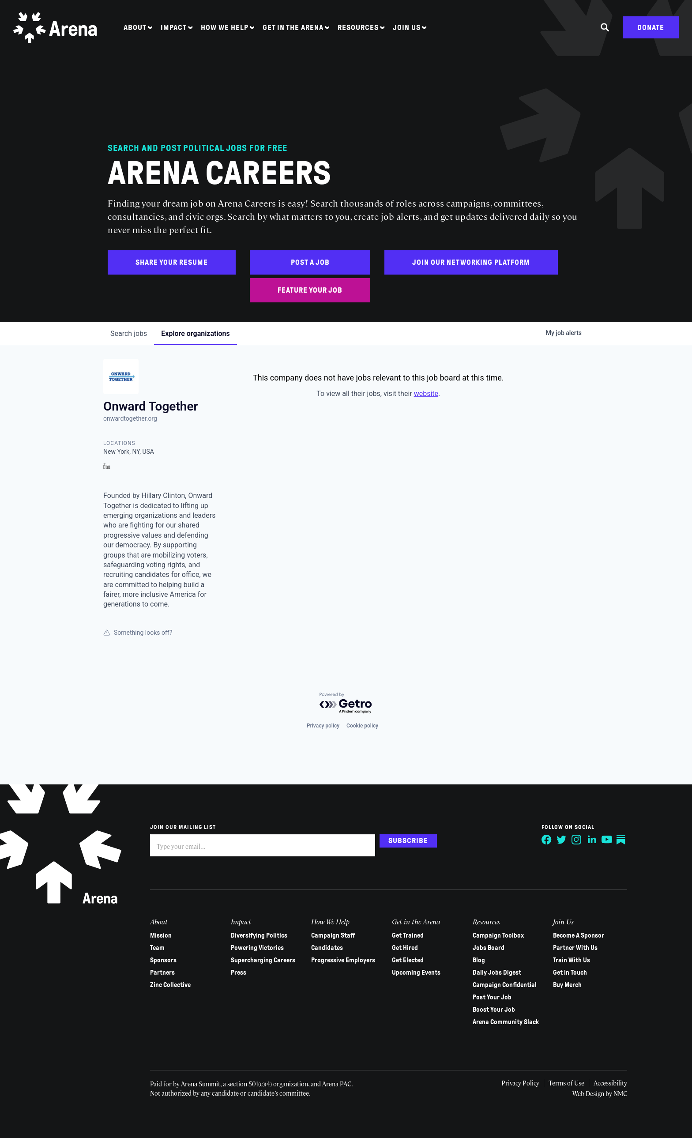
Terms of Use (565, 1083)
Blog (478, 960)
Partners (162, 972)
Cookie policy (362, 726)
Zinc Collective (170, 984)
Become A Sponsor (578, 935)
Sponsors (163, 960)
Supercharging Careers (263, 960)
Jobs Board (488, 947)
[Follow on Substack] (621, 839)
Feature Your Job (310, 290)
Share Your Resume (171, 262)
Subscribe (408, 841)
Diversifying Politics (259, 935)
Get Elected (408, 960)
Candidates (327, 947)
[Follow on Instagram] (576, 839)
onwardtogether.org (130, 418)
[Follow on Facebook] (546, 839)
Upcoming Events (416, 972)
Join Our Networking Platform (471, 262)
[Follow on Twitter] (561, 839)
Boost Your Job (493, 1009)
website (426, 393)
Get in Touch (570, 972)
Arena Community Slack (505, 1021)
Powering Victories (257, 947)
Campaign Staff (333, 935)
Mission (161, 935)
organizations (195, 333)
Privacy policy (323, 726)
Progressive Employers (343, 960)
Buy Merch (567, 984)
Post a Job (310, 262)
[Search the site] (605, 27)
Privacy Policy (518, 1083)
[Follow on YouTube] (606, 839)
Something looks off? (137, 632)
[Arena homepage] (55, 27)
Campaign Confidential (504, 984)
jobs (128, 333)
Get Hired (405, 947)
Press (238, 972)
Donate (650, 27)
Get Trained (408, 935)
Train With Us (571, 960)
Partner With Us (575, 947)
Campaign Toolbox (497, 935)
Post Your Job (491, 997)
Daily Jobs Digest (496, 972)
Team (157, 947)
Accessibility (609, 1083)
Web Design (588, 1093)
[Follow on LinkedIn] (591, 839)
